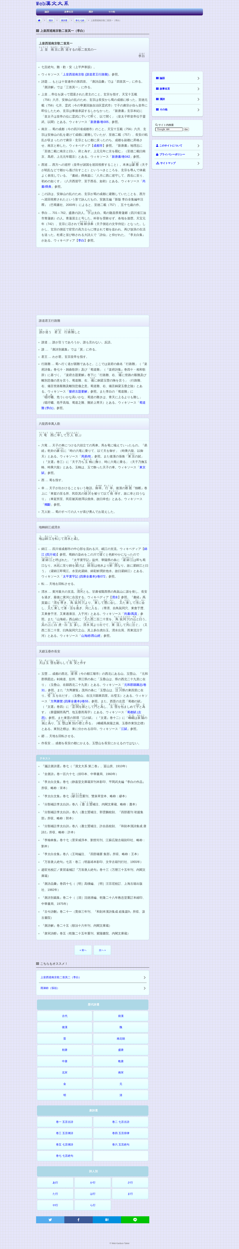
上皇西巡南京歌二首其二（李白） (61, 977)
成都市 (98, 145)
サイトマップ (166, 163)
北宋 (64, 1072)
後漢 (64, 1027)
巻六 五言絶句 (120, 1144)
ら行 (92, 1205)
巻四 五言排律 (120, 1133)
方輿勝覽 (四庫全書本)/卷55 (69, 701)
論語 (47, 11)
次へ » (102, 950)
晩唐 (121, 1061)
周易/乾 (86, 456)
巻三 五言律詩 (64, 1133)
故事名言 (68, 11)
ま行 (130, 1193)
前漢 (121, 1015)
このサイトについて (169, 145)
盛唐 (121, 1049)
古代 (64, 1015)
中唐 (64, 1061)
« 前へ (83, 950)
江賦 (124, 729)
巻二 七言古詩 (120, 1121)
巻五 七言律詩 (64, 1144)
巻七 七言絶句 (64, 1155)
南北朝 (121, 1038)
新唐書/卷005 (99, 122)
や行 (55, 1205)
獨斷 (47, 504)
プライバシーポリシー (170, 154)
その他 (111, 11)
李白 (81, 240)
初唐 (64, 1049)
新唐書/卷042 (121, 156)
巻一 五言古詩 (64, 1121)
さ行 (130, 1182)
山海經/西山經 (90, 635)
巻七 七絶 (80, 20)
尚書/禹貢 (130, 613)
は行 (92, 1193)
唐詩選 (64, 20)
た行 (55, 1193)
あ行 (55, 1182)
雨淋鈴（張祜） (50, 988)
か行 (92, 1182)
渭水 (115, 597)
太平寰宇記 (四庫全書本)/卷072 (84, 576)
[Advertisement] (92, 281)
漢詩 (91, 11)
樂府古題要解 (78, 391)
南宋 (121, 1072)
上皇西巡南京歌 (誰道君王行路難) (86, 74)
